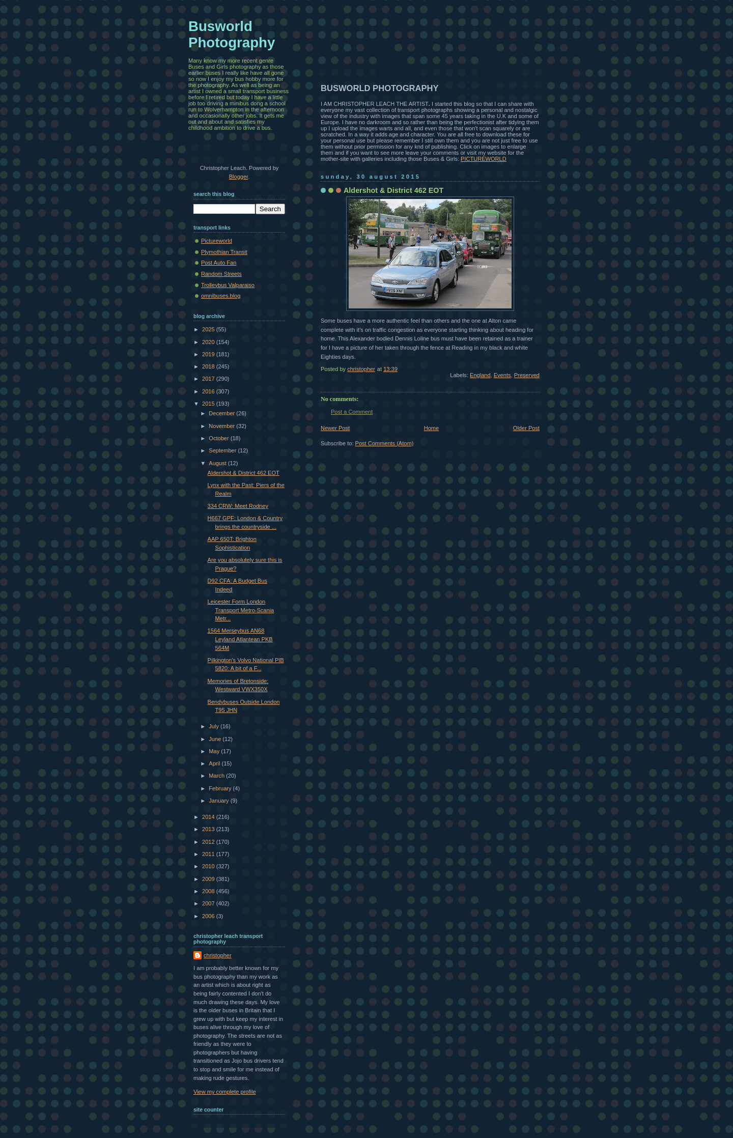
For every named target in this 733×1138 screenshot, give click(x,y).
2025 (209, 329)
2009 (209, 879)
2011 (209, 854)
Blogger (238, 177)
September (223, 450)
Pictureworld (216, 241)
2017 (209, 379)
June (215, 739)
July (214, 726)
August (218, 463)
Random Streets (221, 274)
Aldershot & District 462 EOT (243, 473)
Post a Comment (352, 412)
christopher (218, 955)
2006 (209, 916)
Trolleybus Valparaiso (228, 285)
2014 (209, 817)
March (217, 776)
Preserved (527, 375)
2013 (209, 829)
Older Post (526, 428)
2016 (209, 391)
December (222, 413)
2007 (209, 903)
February (221, 788)
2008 (209, 891)
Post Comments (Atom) (384, 443)
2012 (209, 842)
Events (502, 375)
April (215, 763)
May (215, 751)
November (222, 426)
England (480, 375)
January (219, 801)
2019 (209, 354)
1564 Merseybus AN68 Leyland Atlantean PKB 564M (240, 639)
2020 (209, 342)
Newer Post (335, 428)
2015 (209, 404)
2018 (209, 366)
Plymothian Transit (224, 252)
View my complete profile (224, 1092)
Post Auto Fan (218, 263)
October (219, 438)
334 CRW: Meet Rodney (238, 506)
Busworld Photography (231, 34)
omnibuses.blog (220, 296)
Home (431, 428)
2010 (209, 866)
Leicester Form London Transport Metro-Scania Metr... (241, 610)
